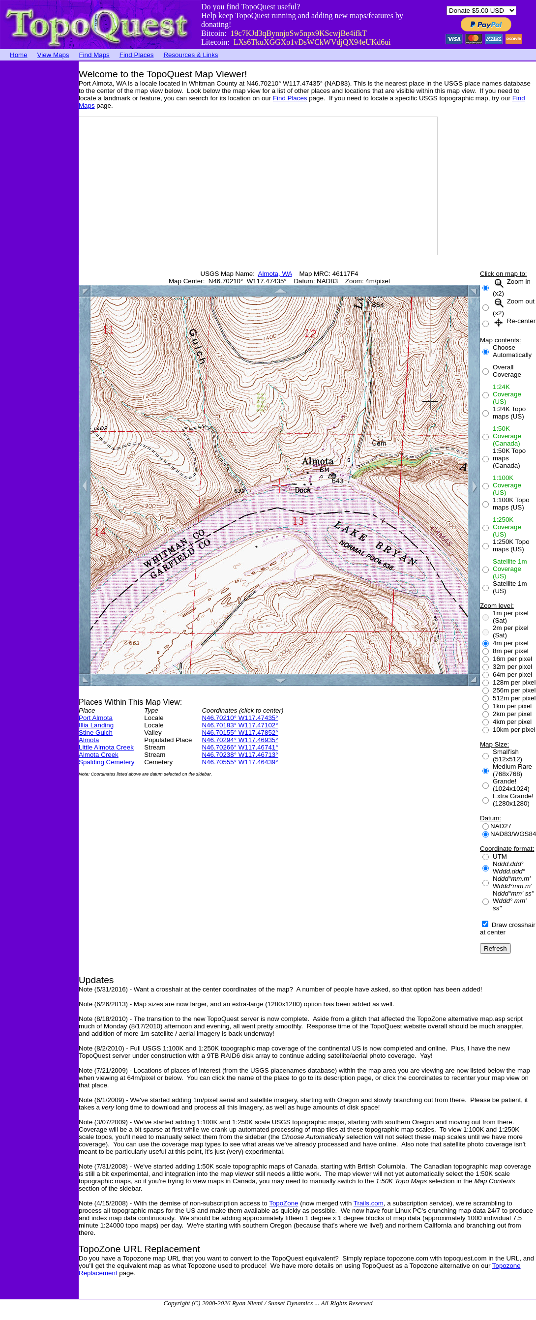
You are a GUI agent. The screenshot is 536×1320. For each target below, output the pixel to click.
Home (19, 55)
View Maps (53, 55)
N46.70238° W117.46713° (240, 754)
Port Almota (96, 717)
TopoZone (283, 1203)
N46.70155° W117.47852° (240, 732)
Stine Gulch (96, 732)
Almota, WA (275, 273)
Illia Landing (96, 725)
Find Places (136, 55)
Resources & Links (190, 55)
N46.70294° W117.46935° (240, 740)
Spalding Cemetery (106, 762)
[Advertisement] (39, 209)
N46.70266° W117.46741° (240, 747)
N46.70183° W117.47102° (240, 725)
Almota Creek (99, 754)
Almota (89, 740)
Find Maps (94, 55)
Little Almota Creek (106, 747)
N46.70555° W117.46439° (240, 762)
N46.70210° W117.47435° (240, 717)
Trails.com (369, 1203)
